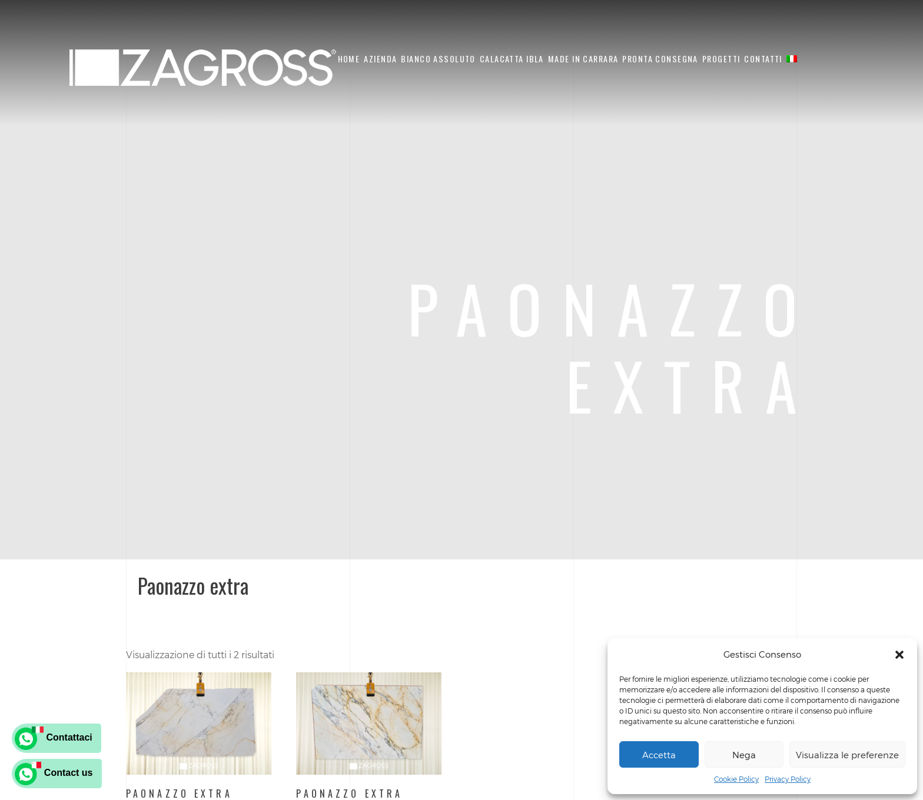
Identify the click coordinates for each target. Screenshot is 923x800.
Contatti (763, 58)
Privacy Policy (788, 779)
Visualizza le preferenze (847, 754)
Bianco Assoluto (438, 58)
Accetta (659, 754)
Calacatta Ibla (512, 58)
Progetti (721, 58)
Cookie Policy (736, 779)
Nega (744, 754)
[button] (899, 655)
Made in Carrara (583, 58)
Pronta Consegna (660, 58)
